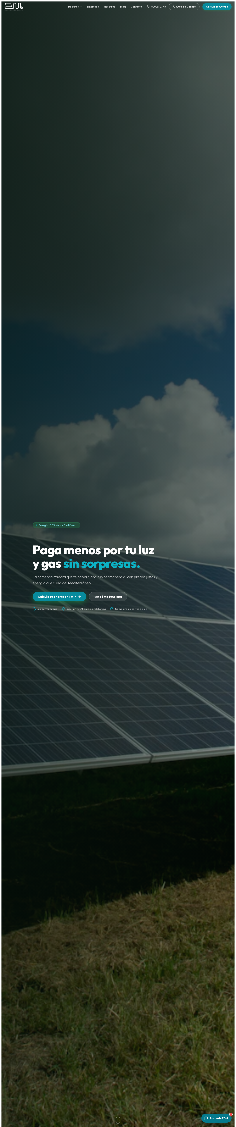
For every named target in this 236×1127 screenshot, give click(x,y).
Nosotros (109, 6)
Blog (123, 6)
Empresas (93, 6)
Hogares (75, 6)
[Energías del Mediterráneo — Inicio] (13, 6)
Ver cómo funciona (108, 596)
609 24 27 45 (156, 6)
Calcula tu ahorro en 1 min (59, 596)
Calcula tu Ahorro (217, 6)
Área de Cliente (184, 6)
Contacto (136, 6)
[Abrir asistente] (216, 1118)
